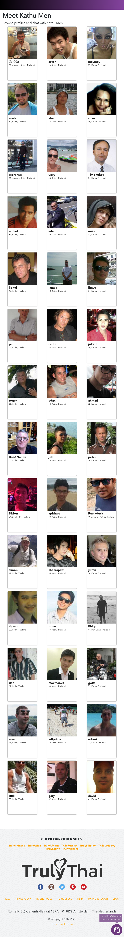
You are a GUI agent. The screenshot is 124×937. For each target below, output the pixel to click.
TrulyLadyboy (106, 846)
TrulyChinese (17, 846)
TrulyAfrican (51, 846)
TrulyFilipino (88, 846)
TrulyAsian (34, 846)
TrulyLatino (53, 849)
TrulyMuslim (70, 849)
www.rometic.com (62, 924)
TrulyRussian (69, 846)
